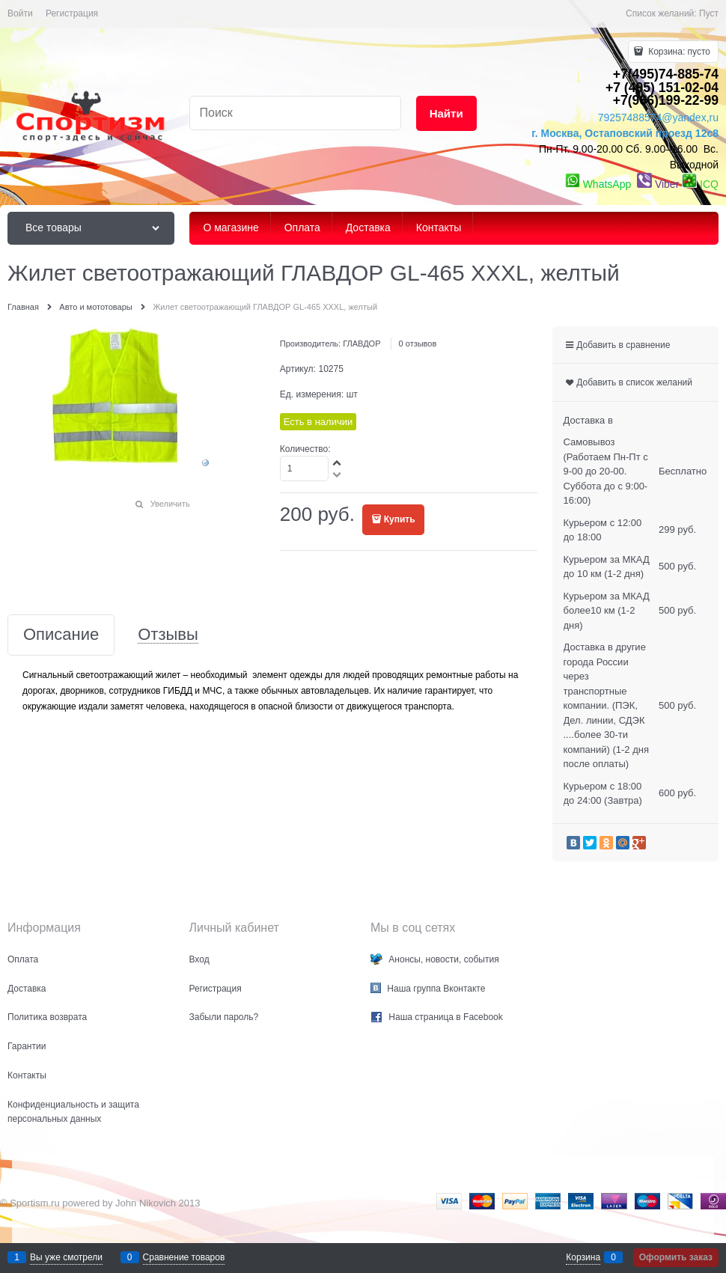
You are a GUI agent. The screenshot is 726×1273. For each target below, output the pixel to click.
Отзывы (168, 635)
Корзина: (678, 51)
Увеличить (170, 503)
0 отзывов (418, 343)
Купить (399, 519)
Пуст (709, 13)
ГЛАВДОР (361, 343)
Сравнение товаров (184, 1257)
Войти (20, 13)
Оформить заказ (676, 1257)
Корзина (583, 1257)
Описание (61, 635)
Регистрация (72, 13)
